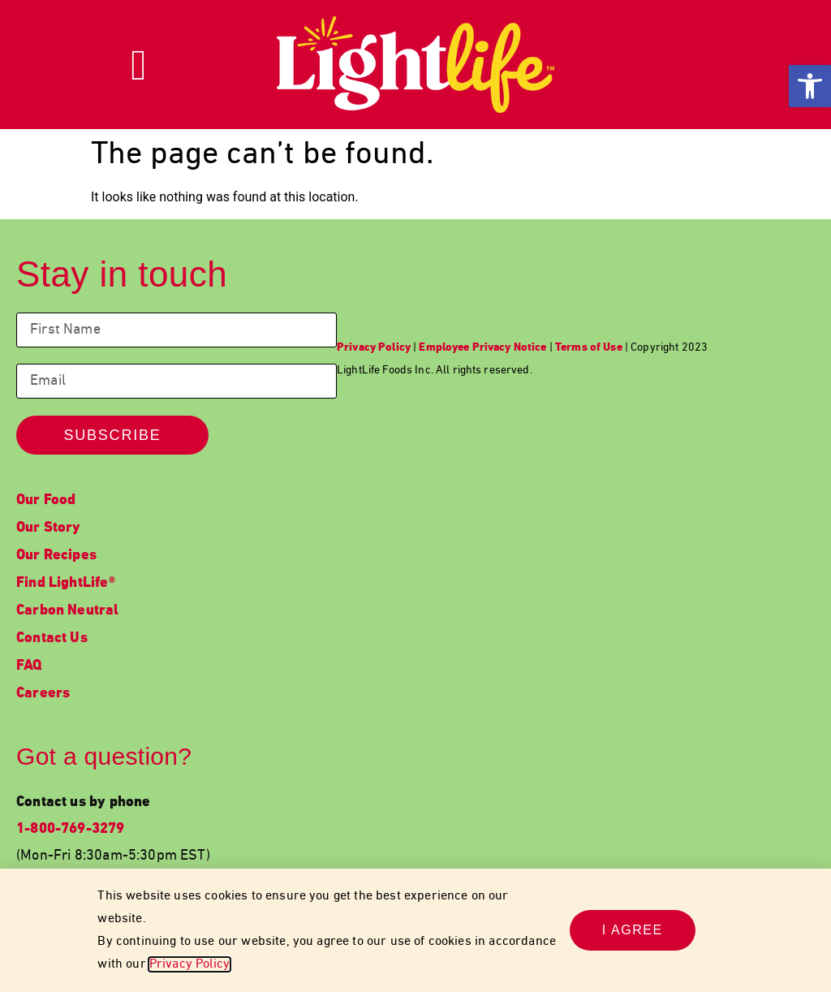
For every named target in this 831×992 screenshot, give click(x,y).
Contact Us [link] (52, 638)
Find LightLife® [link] (65, 583)
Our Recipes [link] (56, 555)
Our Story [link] (48, 528)
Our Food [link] (45, 500)
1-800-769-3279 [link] (70, 829)
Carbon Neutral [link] (67, 611)
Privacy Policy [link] (189, 964)
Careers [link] (43, 693)
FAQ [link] (29, 666)
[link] (810, 86)
